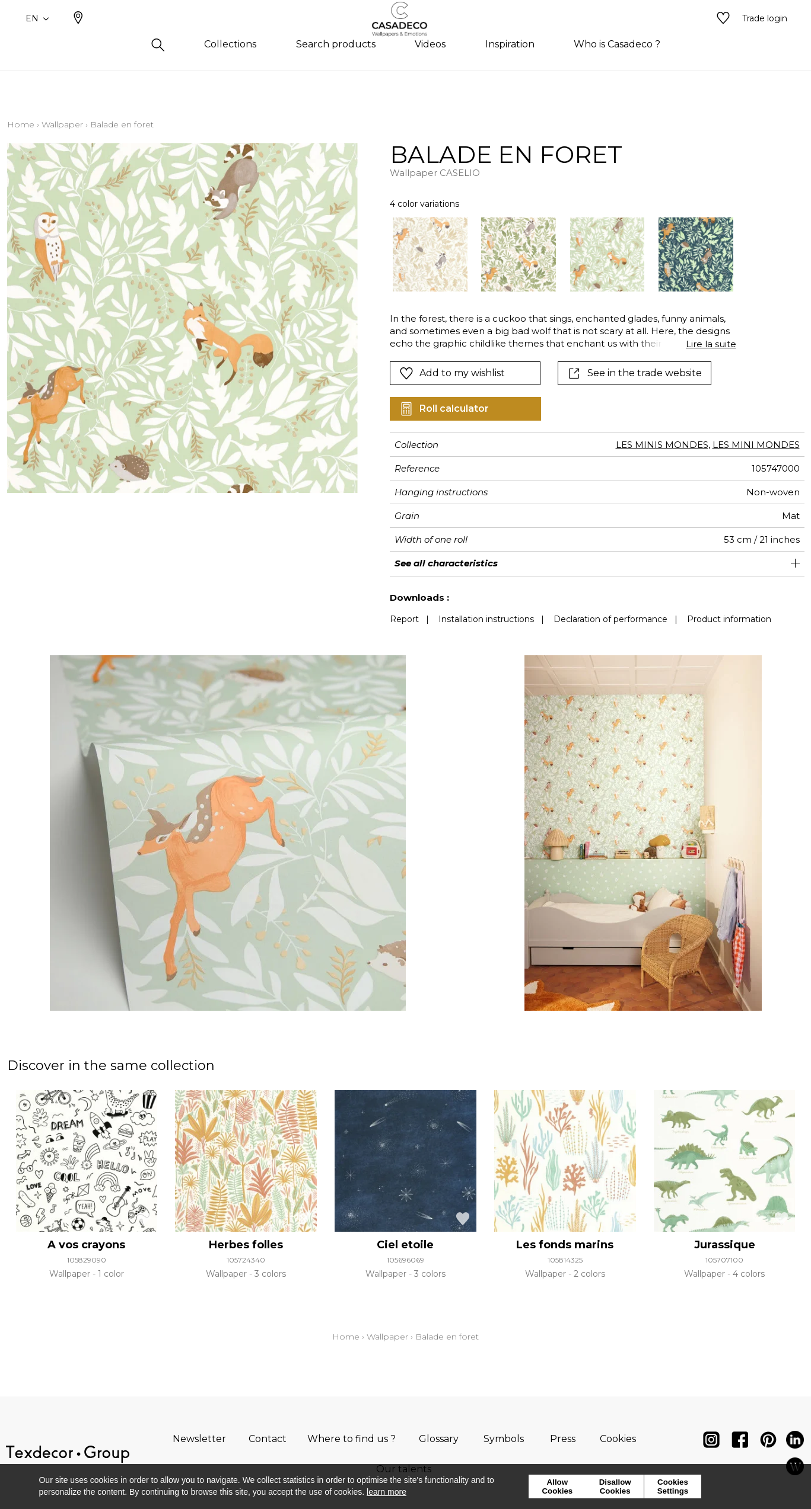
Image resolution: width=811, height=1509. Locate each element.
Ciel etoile (405, 1244)
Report (404, 619)
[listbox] (556, 254)
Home (20, 124)
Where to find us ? (351, 1438)
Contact (268, 1438)
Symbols (504, 1438)
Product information (729, 619)
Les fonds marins (564, 1244)
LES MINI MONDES (756, 444)
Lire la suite (711, 344)
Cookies (618, 1438)
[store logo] (405, 37)
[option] (430, 254)
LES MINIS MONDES (662, 444)
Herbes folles (246, 1244)
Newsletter (199, 1438)
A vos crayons (86, 1244)
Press (562, 1438)
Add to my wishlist (452, 373)
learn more (386, 1492)
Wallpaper (62, 124)
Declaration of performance (610, 619)
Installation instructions (486, 619)
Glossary (439, 1438)
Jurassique (724, 1244)
